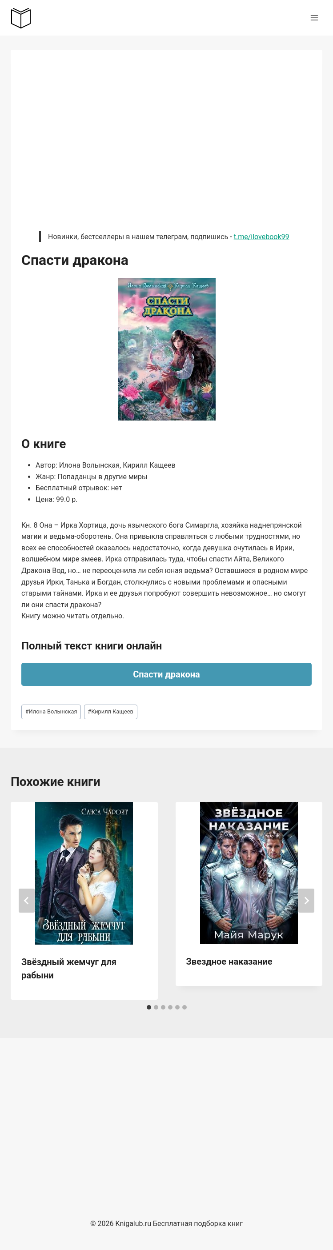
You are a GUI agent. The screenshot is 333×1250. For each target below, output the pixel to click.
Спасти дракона (166, 674)
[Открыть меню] (314, 17)
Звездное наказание (229, 961)
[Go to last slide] (27, 901)
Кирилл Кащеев (110, 711)
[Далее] (306, 901)
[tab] (149, 1007)
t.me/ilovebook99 (261, 236)
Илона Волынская (51, 711)
